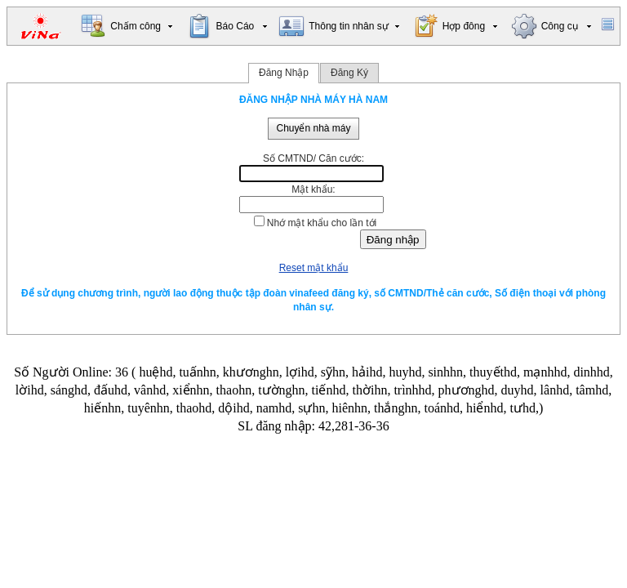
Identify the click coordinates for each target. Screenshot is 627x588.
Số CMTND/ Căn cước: (313, 158)
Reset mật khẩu (314, 268)
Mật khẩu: (313, 189)
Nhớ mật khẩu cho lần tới (321, 223)
